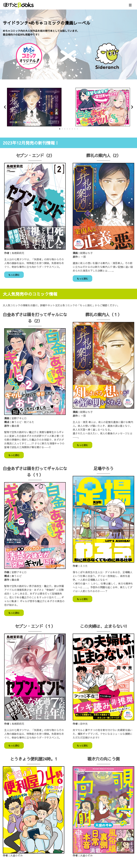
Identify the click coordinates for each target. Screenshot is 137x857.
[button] (130, 5)
